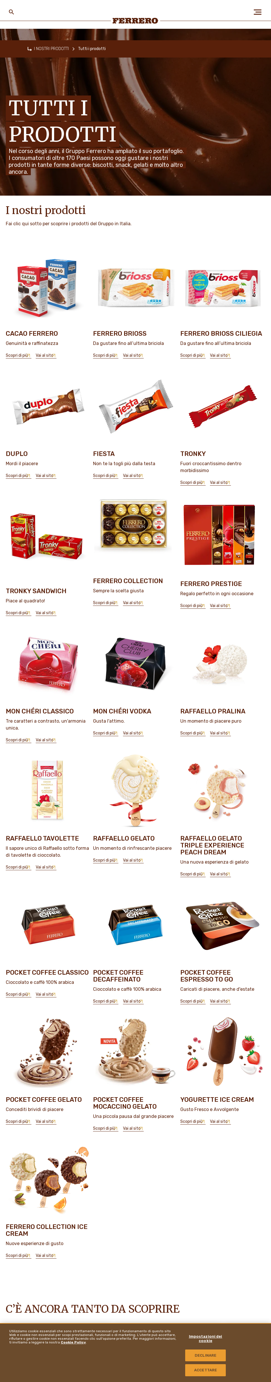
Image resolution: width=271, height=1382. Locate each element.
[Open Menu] (259, 12)
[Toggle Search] (11, 12)
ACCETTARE (205, 1370)
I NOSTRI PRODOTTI (51, 48)
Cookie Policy (73, 1342)
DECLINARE (205, 1355)
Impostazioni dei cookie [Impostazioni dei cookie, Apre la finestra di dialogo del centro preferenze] (205, 1338)
